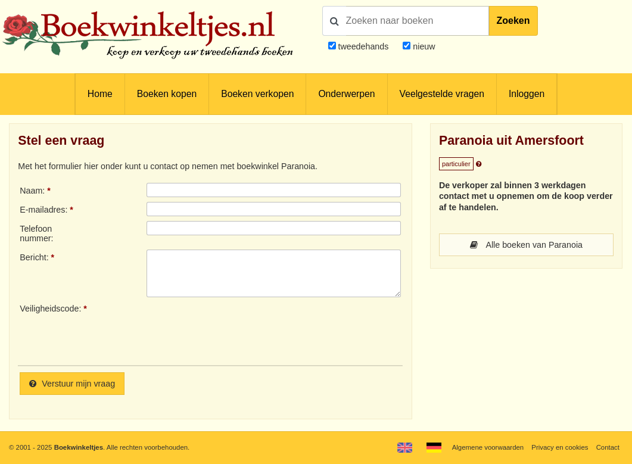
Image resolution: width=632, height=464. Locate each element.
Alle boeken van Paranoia (526, 245)
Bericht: (34, 257)
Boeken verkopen (257, 94)
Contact (607, 447)
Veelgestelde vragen (442, 94)
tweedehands (363, 46)
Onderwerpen (346, 94)
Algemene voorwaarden (488, 447)
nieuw (422, 46)
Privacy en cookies (559, 447)
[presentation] (246, 330)
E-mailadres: (43, 209)
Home (100, 94)
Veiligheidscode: (50, 308)
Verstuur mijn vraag (72, 383)
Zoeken (513, 20)
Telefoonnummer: (36, 233)
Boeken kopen (167, 94)
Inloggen (526, 94)
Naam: (32, 190)
